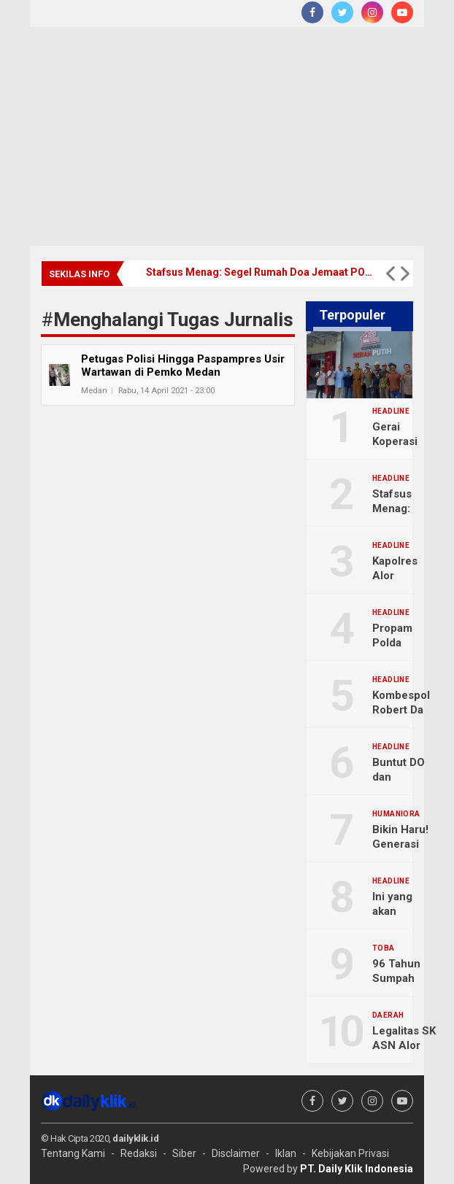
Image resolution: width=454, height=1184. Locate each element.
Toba (383, 948)
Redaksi (138, 1153)
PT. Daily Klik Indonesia (356, 1169)
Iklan (285, 1153)
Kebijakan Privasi (350, 1153)
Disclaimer (236, 1153)
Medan (94, 390)
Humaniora (396, 814)
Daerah (388, 1015)
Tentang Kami (73, 1153)
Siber (184, 1153)
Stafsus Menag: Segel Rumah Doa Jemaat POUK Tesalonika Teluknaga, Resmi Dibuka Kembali (259, 272)
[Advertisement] (227, 136)
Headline (390, 411)
